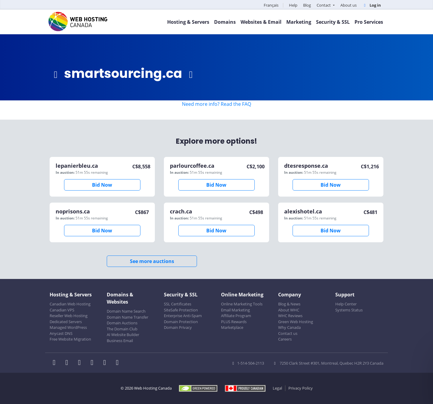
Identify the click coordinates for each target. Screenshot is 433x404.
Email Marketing (235, 310)
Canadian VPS (62, 310)
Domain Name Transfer (127, 317)
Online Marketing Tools (242, 304)
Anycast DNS (61, 333)
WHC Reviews (290, 315)
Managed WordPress (68, 327)
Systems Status (349, 310)
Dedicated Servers (66, 321)
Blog (307, 5)
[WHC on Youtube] (106, 363)
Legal (277, 388)
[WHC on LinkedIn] (81, 363)
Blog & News (289, 304)
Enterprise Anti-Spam (183, 315)
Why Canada (289, 327)
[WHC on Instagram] (94, 363)
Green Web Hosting (295, 321)
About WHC (288, 310)
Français (271, 5)
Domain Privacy (178, 327)
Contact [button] (324, 5)
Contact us (287, 333)
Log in (371, 5)
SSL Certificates (177, 304)
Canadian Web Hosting (70, 304)
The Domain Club (122, 329)
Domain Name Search (126, 311)
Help (293, 5)
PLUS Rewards (234, 321)
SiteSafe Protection (181, 310)
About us (348, 5)
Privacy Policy (300, 388)
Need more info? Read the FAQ (216, 104)
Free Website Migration (70, 339)
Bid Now (102, 185)
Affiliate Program (236, 315)
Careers (285, 339)
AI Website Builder (123, 334)
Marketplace (232, 327)
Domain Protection (181, 321)
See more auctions (152, 261)
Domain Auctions (122, 323)
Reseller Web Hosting (69, 315)
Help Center (346, 304)
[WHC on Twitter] (68, 363)
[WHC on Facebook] (56, 363)
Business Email (120, 340)
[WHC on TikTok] (118, 363)
